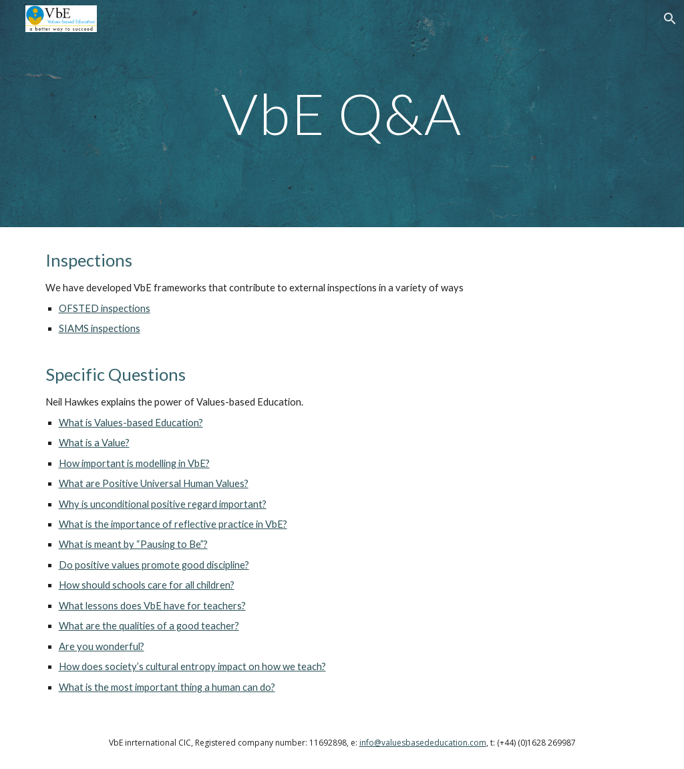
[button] (668, 19)
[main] (341, 113)
